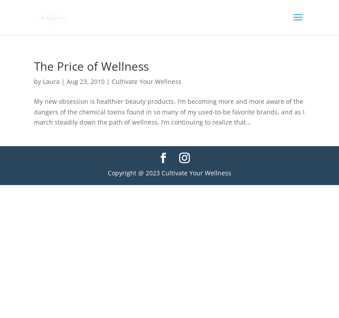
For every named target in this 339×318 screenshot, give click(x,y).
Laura (51, 81)
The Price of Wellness (91, 66)
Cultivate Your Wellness (146, 81)
